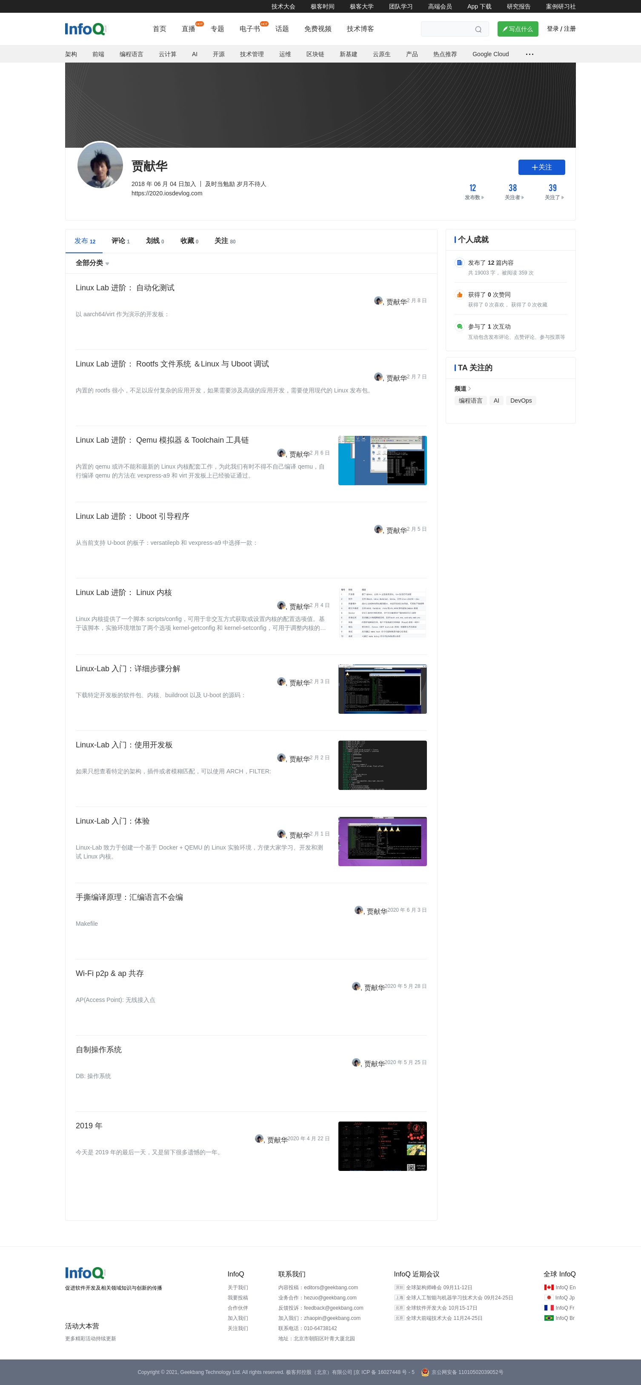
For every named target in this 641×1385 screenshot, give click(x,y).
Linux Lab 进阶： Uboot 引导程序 (132, 516)
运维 (285, 54)
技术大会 (283, 6)
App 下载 (479, 6)
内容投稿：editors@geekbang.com (318, 1288)
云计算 (168, 54)
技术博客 (360, 28)
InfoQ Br (565, 1318)
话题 (282, 28)
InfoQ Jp (565, 1298)
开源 (219, 54)
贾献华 (396, 302)
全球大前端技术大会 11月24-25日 (444, 1318)
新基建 (349, 54)
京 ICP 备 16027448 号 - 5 (385, 1372)
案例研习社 (561, 6)
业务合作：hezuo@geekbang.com (317, 1298)
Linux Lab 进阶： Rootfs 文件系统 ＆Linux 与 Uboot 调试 (172, 364)
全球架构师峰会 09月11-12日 (439, 1288)
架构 (71, 54)
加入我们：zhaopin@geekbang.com (319, 1318)
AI (194, 54)
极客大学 (362, 6)
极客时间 (323, 6)
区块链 (315, 54)
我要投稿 (238, 1298)
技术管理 (252, 54)
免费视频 (318, 28)
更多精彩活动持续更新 (90, 1339)
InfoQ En (565, 1288)
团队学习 (401, 6)
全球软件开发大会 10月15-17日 (441, 1308)
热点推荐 (445, 54)
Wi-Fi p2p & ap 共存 (110, 973)
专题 (217, 28)
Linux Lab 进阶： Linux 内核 (124, 592)
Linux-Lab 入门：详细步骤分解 (128, 668)
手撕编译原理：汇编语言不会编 (129, 897)
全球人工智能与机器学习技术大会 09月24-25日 (459, 1298)
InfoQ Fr (564, 1308)
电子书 (250, 28)
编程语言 (131, 54)
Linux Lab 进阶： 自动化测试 (125, 287)
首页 (159, 28)
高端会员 (440, 6)
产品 (412, 54)
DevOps (521, 400)
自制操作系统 (99, 1049)
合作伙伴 (238, 1308)
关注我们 (238, 1328)
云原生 (382, 54)
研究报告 (519, 6)
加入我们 (238, 1318)
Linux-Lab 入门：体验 (113, 821)
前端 (98, 54)
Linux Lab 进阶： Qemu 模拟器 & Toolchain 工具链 (162, 440)
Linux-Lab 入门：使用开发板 (124, 745)
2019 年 (89, 1126)
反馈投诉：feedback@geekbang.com (320, 1308)
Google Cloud (490, 54)
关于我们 (238, 1288)
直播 (188, 28)
